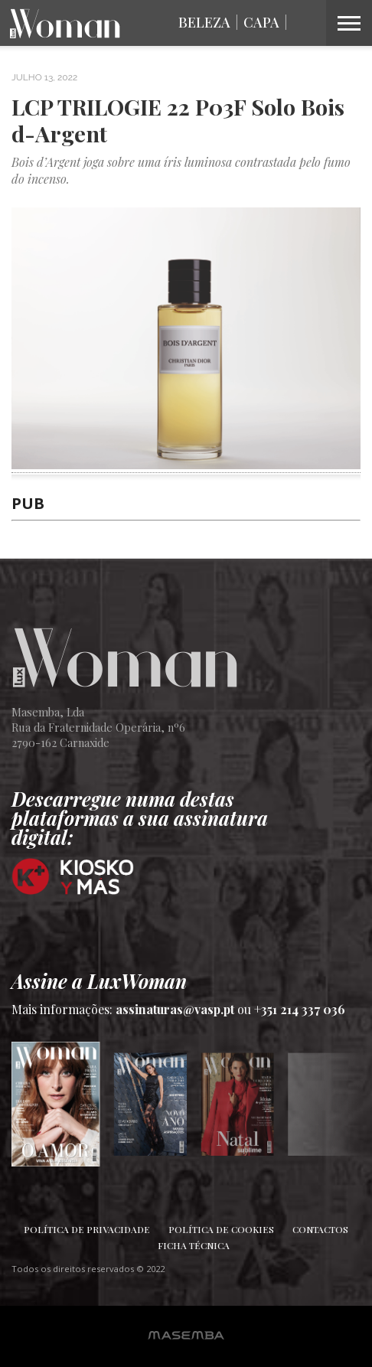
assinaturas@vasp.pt (175, 1009)
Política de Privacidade (87, 1229)
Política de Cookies (221, 1229)
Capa (261, 22)
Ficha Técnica (194, 1245)
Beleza (204, 22)
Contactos (320, 1229)
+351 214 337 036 (299, 1009)
